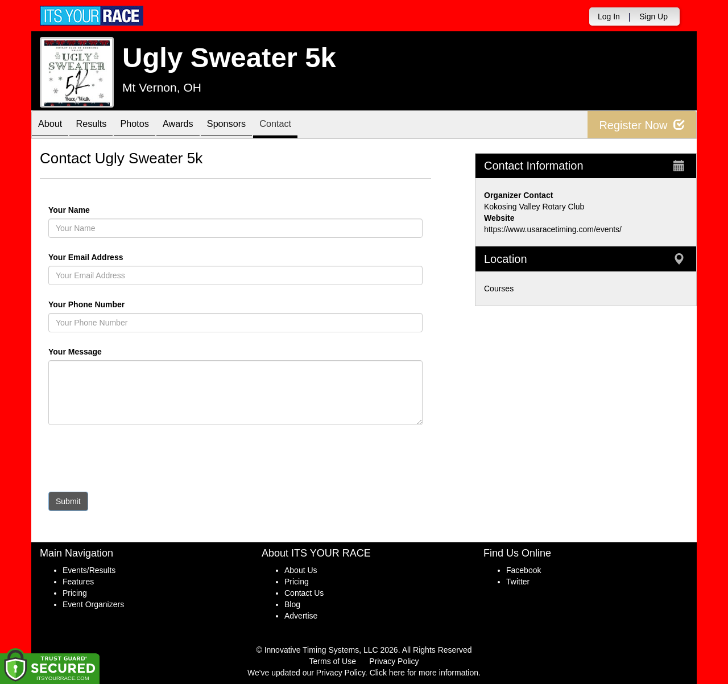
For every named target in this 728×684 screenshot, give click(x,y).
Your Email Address (130, 257)
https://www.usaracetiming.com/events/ (553, 229)
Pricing (75, 593)
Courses (499, 288)
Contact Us (304, 593)
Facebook (523, 570)
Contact (306, 125)
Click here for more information (424, 672)
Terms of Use (332, 661)
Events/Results (89, 570)
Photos (148, 125)
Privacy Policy (394, 661)
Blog (292, 604)
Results (99, 125)
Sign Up (653, 16)
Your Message (94, 351)
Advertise (300, 615)
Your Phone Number (86, 304)
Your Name (88, 210)
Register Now (642, 124)
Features (78, 581)
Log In (609, 16)
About (52, 125)
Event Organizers (93, 604)
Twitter (518, 581)
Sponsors (251, 125)
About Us (300, 570)
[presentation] (134, 461)
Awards (197, 125)
